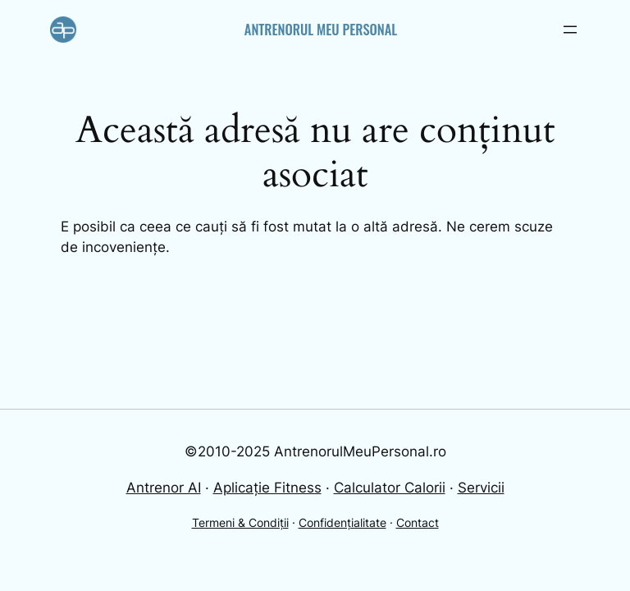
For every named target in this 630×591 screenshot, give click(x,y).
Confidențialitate (342, 522)
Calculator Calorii (389, 487)
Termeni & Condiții (240, 522)
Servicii (481, 487)
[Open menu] (570, 29)
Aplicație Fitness (267, 487)
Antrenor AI (163, 487)
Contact (417, 522)
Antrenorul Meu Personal (320, 29)
